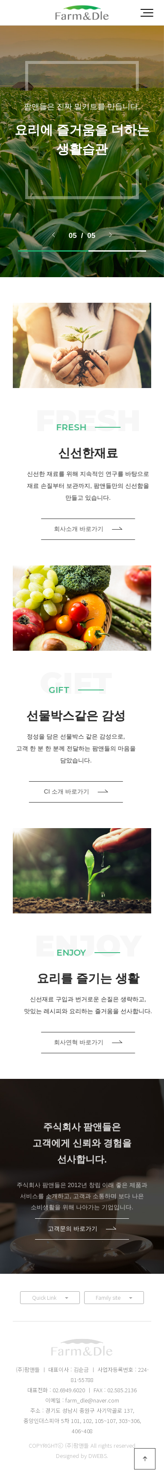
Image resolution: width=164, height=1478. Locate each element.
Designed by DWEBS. (82, 1456)
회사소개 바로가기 (107, 528)
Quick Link (50, 1297)
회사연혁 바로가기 (107, 1042)
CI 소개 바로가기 (57, 791)
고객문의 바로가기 (82, 1228)
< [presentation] (53, 235)
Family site (114, 1297)
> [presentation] (110, 235)
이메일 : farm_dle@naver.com (82, 1400)
